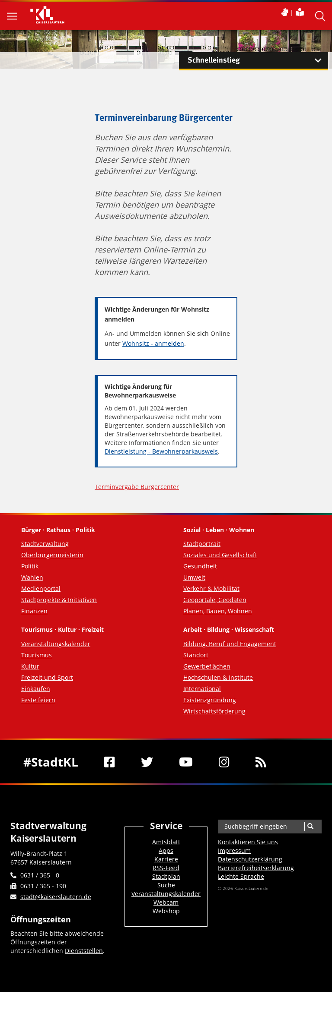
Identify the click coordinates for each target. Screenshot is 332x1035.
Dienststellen (84, 951)
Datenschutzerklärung (250, 859)
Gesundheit (200, 566)
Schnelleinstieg (258, 60)
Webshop (166, 911)
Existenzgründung (209, 700)
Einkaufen (35, 689)
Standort (195, 655)
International (202, 689)
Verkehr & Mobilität (211, 588)
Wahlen (32, 577)
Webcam (166, 902)
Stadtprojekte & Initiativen (59, 600)
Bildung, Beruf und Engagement (229, 644)
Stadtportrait (201, 544)
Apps (166, 850)
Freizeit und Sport (47, 677)
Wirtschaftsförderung (214, 711)
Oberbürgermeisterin (52, 555)
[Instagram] (224, 761)
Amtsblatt (166, 842)
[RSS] (261, 761)
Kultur (30, 666)
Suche (166, 885)
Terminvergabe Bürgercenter (137, 487)
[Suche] (310, 826)
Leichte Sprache (241, 876)
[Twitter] (147, 761)
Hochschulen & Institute (218, 677)
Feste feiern (38, 700)
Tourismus (36, 655)
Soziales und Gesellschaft (220, 555)
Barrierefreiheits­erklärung (256, 868)
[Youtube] (186, 761)
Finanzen (34, 611)
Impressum (234, 850)
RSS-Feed (166, 868)
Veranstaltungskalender (55, 644)
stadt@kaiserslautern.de (55, 897)
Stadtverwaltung (45, 544)
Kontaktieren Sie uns (248, 842)
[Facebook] (109, 761)
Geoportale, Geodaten (214, 600)
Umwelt (194, 577)
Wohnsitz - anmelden (153, 343)
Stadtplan (166, 876)
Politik (29, 566)
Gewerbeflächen (206, 666)
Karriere (166, 859)
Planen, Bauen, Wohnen (217, 611)
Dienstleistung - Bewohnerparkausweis (161, 451)
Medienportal (41, 588)
